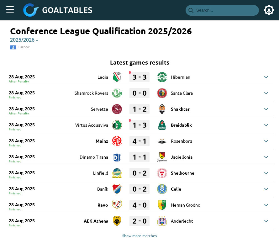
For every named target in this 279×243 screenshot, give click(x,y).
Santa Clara (182, 93)
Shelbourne (182, 173)
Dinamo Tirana (94, 157)
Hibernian (180, 77)
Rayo (102, 205)
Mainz (102, 141)
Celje (176, 189)
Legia (102, 77)
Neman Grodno (185, 205)
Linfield (100, 173)
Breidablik (181, 125)
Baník (102, 189)
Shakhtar (180, 109)
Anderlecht (182, 221)
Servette (99, 109)
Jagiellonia (181, 157)
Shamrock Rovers (91, 93)
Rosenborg (181, 141)
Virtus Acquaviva (91, 125)
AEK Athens (96, 221)
